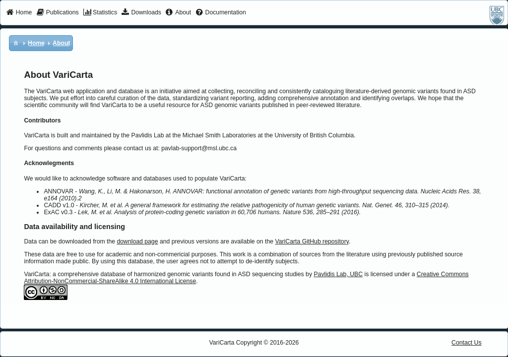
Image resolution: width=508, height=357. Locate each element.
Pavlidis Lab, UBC (338, 274)
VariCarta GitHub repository (311, 241)
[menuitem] (19, 13)
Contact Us (466, 342)
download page (137, 241)
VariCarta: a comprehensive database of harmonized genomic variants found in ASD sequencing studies (164, 274)
